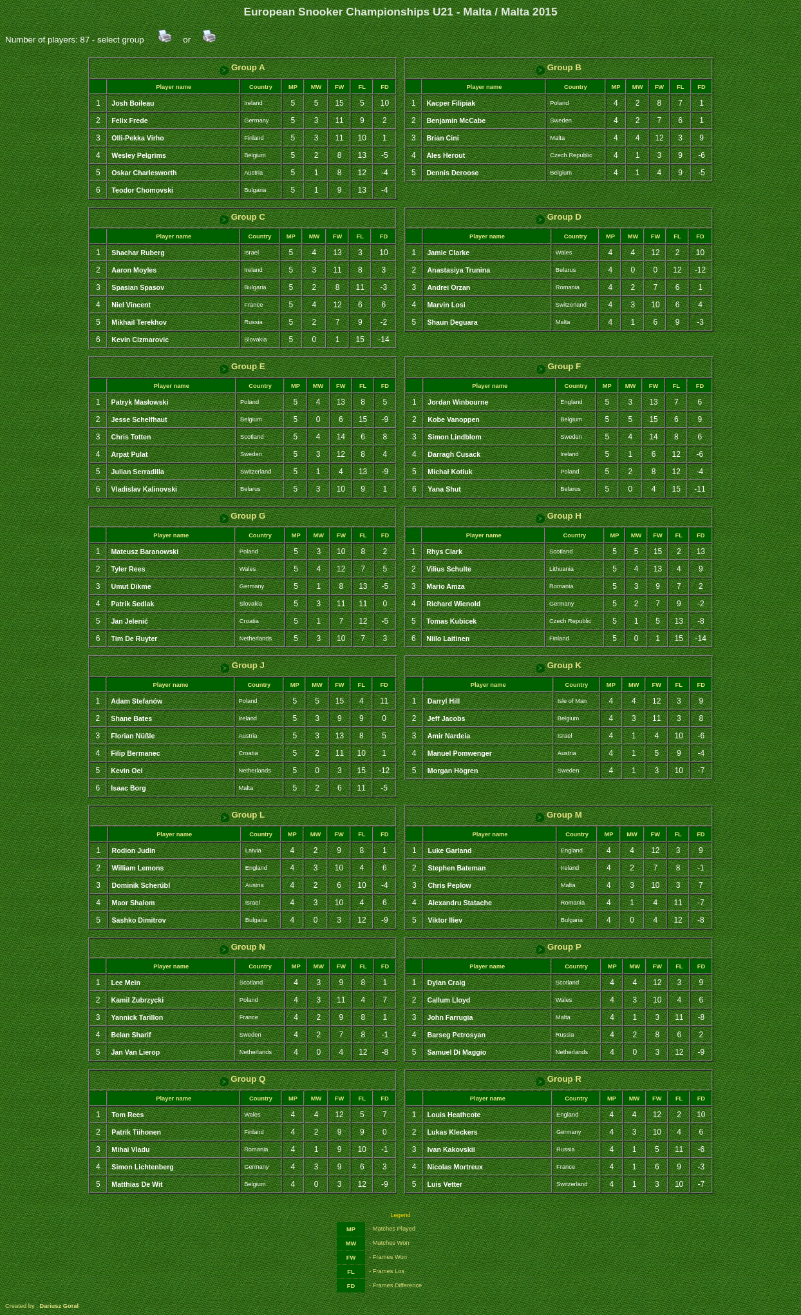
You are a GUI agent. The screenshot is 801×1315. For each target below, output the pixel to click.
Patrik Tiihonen (136, 1132)
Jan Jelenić (129, 621)
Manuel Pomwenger (460, 753)
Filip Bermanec (135, 753)
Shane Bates (131, 718)
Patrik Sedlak (132, 604)
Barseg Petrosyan (456, 1035)
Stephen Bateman (456, 868)
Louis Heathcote (454, 1114)
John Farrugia (450, 1017)
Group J (242, 665)
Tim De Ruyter (134, 638)
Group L (242, 815)
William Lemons (138, 868)
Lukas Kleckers (453, 1132)
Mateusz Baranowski (144, 551)
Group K (558, 665)
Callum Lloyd (448, 1000)
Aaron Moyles (133, 270)
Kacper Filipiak (450, 103)
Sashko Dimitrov (139, 920)
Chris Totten (131, 437)
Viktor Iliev (445, 920)
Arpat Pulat (129, 454)
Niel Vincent (131, 305)
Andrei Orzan (448, 287)
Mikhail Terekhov (139, 322)
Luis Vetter (445, 1184)
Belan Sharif (131, 1035)
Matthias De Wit (136, 1184)
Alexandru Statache (460, 903)
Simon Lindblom (454, 437)
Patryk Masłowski (140, 402)
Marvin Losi (446, 305)
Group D (558, 217)
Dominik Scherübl (141, 885)
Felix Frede (129, 120)
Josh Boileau (132, 103)
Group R (558, 1079)
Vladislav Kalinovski (144, 489)
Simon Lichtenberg (142, 1167)
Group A (242, 67)
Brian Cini (442, 138)
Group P (558, 947)
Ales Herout (445, 155)
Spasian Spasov (137, 287)
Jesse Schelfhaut (139, 419)
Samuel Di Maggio (456, 1052)
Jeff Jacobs (447, 718)
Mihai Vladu (130, 1149)
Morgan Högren (453, 770)
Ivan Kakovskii (451, 1149)
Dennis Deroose (452, 173)
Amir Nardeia (449, 736)
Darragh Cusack (454, 454)
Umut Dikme (131, 586)
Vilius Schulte (448, 569)
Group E (242, 366)
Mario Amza (445, 586)
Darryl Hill (444, 701)
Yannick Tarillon (137, 1017)
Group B (558, 67)
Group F (558, 366)
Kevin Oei (126, 770)
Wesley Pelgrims (138, 155)
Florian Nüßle (133, 736)
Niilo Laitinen (447, 638)
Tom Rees (127, 1114)
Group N (242, 947)
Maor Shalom (133, 903)
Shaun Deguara (452, 322)
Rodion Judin (134, 850)
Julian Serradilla (137, 471)
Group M (558, 815)
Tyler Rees (128, 569)
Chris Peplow (449, 885)
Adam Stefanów (136, 701)
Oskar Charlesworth (143, 173)
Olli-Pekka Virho (137, 138)
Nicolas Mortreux (455, 1167)
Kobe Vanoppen (454, 419)
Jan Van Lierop (135, 1052)
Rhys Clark (444, 551)
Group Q (243, 1079)
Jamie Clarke (448, 252)
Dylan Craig (446, 982)
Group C (242, 217)
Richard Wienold (453, 604)
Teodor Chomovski (142, 190)
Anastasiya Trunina (458, 270)
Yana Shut (444, 489)
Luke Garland (449, 850)
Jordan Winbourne (458, 402)
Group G (243, 516)
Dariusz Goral (59, 1306)
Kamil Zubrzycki (137, 1000)
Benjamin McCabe (455, 120)
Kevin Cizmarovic (140, 339)
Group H (558, 516)
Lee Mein (125, 982)
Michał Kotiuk (450, 471)
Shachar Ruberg (137, 252)
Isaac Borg (128, 788)
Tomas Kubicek (451, 621)
